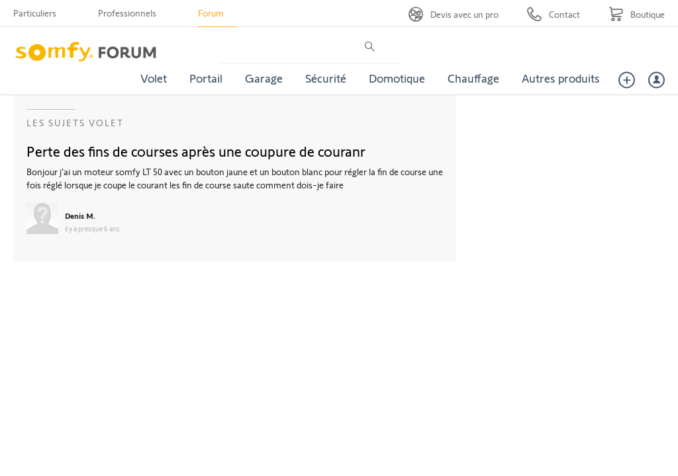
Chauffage (473, 78)
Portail (205, 78)
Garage (264, 78)
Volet (153, 78)
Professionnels (127, 13)
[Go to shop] (636, 14)
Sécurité (325, 78)
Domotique (397, 78)
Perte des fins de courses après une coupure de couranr (195, 150)
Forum (211, 13)
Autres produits (561, 78)
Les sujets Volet (75, 122)
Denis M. (80, 215)
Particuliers (34, 13)
